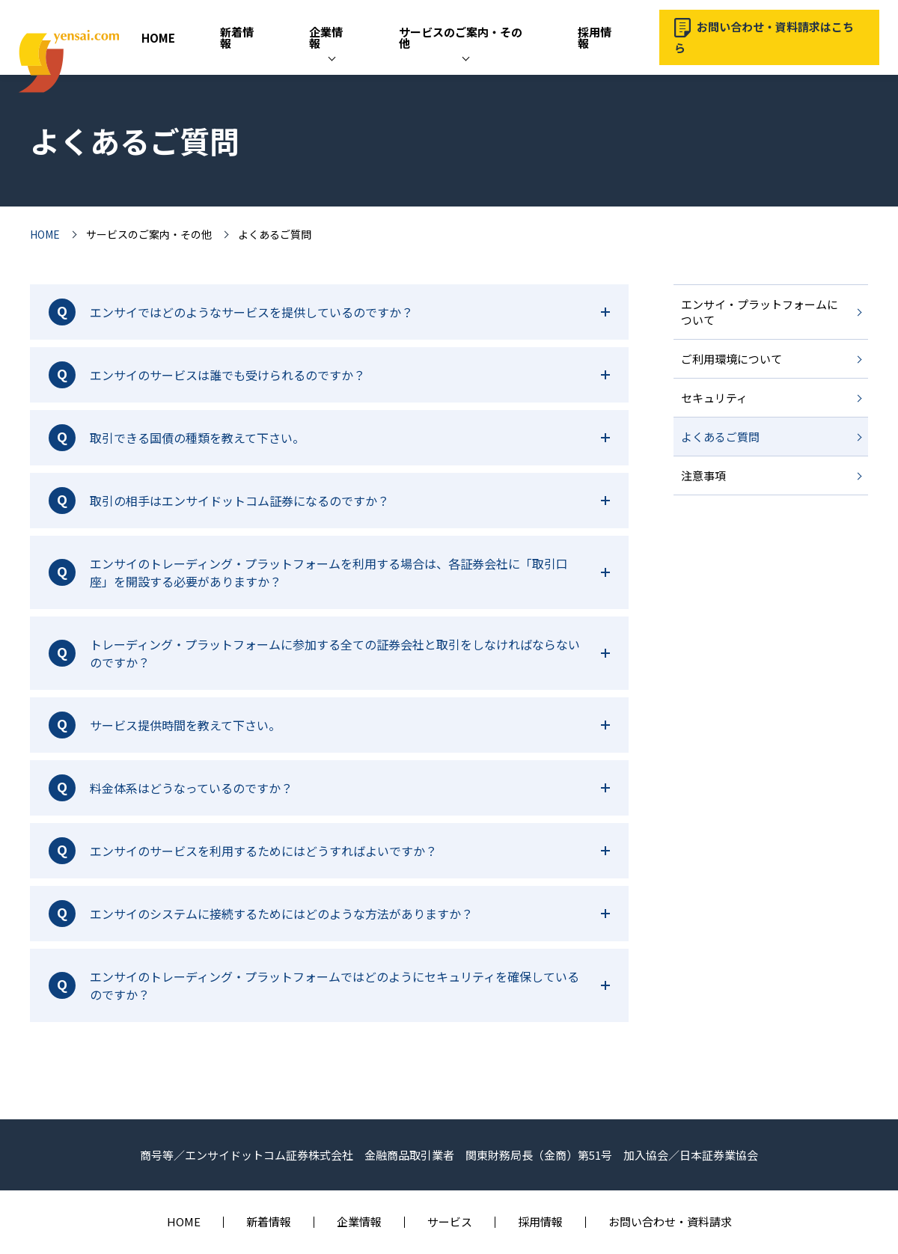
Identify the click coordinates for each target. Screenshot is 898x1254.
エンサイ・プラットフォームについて (759, 312)
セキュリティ (714, 398)
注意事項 (703, 475)
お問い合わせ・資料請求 (670, 1221)
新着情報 (237, 37)
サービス (449, 1221)
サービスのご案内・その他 (460, 37)
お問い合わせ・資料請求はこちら (764, 37)
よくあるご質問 (720, 436)
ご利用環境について (731, 359)
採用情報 (594, 37)
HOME (158, 38)
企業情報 (326, 37)
